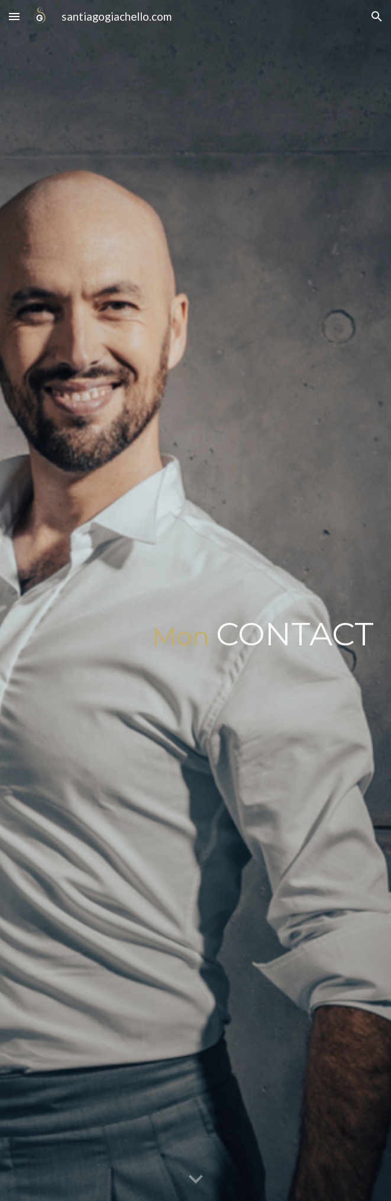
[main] (195, 600)
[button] (14, 16)
